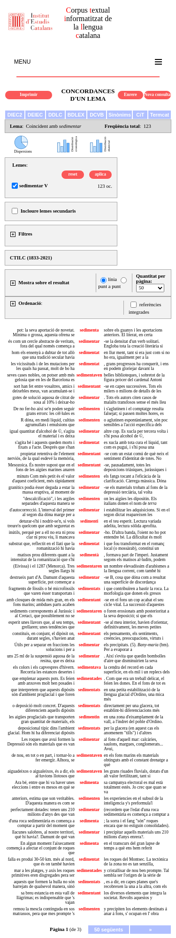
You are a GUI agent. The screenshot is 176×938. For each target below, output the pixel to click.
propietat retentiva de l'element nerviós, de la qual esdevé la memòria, (41, 456)
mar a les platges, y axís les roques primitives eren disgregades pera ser (43, 873)
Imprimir (29, 94)
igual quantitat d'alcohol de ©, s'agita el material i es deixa (42, 433)
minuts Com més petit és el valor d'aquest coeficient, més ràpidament (43, 478)
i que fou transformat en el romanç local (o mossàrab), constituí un (134, 546)
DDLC (55, 115)
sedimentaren (89, 566)
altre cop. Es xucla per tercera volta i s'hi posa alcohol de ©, (136, 433)
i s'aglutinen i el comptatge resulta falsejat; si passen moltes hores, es (133, 411)
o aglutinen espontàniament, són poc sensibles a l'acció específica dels (136, 422)
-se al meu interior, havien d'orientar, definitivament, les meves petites (136, 624)
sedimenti (89, 521)
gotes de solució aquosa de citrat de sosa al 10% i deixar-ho (44, 400)
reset (73, 174)
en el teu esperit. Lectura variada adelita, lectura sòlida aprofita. (132, 523)
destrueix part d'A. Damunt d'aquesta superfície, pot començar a (42, 579)
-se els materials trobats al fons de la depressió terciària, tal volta (135, 490)
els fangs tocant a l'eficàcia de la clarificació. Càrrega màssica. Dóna (135, 478)
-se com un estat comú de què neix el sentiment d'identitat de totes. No (136, 456)
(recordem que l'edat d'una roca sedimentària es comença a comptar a (136, 812)
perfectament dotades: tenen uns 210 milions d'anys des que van (43, 812)
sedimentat (89, 352)
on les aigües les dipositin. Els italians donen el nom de (130, 501)
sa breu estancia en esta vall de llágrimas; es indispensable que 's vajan (45, 898)
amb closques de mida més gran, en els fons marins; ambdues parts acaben (41, 602)
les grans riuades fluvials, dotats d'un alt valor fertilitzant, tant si (136, 773)
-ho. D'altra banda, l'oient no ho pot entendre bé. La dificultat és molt (135, 534)
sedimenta (89, 330)
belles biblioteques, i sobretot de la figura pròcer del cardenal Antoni (134, 377)
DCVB (97, 115)
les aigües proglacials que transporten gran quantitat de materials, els (42, 719)
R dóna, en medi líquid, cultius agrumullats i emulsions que (48, 422)
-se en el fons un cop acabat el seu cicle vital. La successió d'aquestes (134, 602)
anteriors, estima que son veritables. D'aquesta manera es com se (43, 800)
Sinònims (119, 115)
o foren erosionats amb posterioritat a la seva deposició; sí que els (136, 613)
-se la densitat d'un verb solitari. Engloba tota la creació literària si (133, 343)
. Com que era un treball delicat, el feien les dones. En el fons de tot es (134, 681)
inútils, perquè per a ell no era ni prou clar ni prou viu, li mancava (42, 534)
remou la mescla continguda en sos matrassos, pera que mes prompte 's (44, 911)
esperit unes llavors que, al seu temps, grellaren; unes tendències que (41, 624)
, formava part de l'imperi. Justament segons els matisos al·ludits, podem (136, 557)
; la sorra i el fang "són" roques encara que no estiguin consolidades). (136, 823)
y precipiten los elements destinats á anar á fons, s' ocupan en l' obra (135, 911)
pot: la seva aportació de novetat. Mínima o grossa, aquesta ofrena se (44, 332)
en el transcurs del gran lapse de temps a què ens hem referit (132, 845)
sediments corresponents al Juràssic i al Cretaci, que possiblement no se (42, 613)
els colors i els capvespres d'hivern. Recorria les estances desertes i (44, 669)
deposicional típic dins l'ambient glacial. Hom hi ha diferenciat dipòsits (41, 730)
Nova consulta (157, 94)
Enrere (130, 94)
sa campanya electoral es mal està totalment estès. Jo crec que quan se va (135, 787)
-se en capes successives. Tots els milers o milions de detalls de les (133, 388)
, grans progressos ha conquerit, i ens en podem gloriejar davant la (136, 366)
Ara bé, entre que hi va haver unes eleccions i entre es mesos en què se (43, 785)
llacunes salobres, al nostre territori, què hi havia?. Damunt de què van (43, 834)
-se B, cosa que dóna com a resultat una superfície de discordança (135, 579)
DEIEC (35, 115)
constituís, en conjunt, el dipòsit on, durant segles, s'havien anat (43, 636)
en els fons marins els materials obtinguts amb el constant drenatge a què (136, 760)
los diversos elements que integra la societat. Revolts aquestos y (135, 895)
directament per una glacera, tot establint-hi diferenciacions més (132, 708)
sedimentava (89, 667)
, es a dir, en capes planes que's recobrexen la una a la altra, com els (135, 884)
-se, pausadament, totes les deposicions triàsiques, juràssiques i (135, 467)
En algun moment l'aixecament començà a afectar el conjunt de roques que (41, 848)
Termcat (159, 115)
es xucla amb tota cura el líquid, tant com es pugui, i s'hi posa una (135, 445)
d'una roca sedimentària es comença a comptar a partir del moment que (42, 823)
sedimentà (89, 555)
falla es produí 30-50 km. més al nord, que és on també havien (41, 861)
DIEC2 (15, 115)
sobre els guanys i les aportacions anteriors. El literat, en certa (133, 332)
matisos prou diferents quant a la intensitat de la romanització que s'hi (43, 557)
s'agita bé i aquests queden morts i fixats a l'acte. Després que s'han (45, 445)
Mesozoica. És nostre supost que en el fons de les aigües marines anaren (41, 467)
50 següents (108, 929)
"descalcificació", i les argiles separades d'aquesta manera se (48, 501)
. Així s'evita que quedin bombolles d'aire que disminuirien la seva (134, 658)
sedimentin (89, 717)
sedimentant (89, 386)
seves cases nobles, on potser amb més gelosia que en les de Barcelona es (41, 377)
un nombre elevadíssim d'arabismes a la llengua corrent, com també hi (136, 568)
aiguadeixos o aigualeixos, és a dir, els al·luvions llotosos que (41, 773)
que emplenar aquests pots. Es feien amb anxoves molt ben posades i (43, 681)
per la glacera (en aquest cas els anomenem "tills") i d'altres (131, 730)
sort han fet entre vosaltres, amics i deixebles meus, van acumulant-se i (44, 388)
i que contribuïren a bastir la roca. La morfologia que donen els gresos (136, 591)
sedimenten (89, 408)
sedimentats (89, 588)
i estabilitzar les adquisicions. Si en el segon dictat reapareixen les (136, 512)
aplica (100, 174)
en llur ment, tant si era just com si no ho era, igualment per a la (136, 355)
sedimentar (89, 341)
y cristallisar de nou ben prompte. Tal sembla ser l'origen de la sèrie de (136, 873)
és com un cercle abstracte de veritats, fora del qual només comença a (41, 343)
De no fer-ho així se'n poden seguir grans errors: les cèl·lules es (44, 411)
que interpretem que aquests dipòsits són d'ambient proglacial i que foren (43, 692)
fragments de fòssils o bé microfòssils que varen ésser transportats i (41, 591)
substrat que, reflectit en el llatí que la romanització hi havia (42, 546)
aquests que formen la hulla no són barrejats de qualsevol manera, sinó (44, 884)
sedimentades (89, 678)
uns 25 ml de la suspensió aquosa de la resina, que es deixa (41, 658)
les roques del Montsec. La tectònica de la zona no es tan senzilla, (136, 861)
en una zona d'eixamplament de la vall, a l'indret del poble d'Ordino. (133, 719)
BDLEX (76, 115)
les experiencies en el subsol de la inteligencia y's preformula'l (133, 800)
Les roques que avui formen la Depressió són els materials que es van (41, 741)
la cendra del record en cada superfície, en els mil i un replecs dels (136, 669)
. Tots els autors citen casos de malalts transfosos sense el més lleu (135, 400)
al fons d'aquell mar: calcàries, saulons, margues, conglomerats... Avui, (133, 744)
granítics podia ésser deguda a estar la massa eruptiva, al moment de (41, 490)
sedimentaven (89, 375)
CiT (140, 115)
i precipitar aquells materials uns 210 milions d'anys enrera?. (136, 834)
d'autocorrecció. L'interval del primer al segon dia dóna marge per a (42, 512)
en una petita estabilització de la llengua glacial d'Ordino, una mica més (134, 694)
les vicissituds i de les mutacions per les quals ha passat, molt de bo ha (43, 366)
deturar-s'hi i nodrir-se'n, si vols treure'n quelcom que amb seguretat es (41, 523)
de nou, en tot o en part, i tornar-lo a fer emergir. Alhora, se (43, 757)
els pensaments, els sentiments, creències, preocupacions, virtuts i (133, 636)
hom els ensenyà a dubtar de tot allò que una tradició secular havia (43, 355)
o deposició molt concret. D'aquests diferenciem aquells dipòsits (43, 708)
